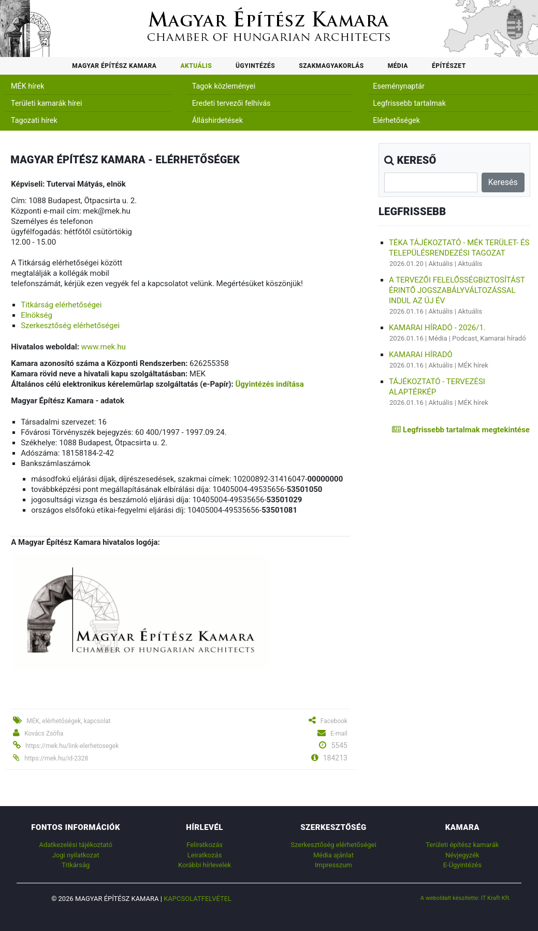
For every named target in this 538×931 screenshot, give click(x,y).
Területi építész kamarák (462, 845)
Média (398, 65)
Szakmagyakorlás (331, 65)
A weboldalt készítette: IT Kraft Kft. (465, 897)
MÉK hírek (28, 86)
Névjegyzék (462, 855)
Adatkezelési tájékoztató (75, 845)
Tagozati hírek (34, 120)
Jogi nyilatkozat (75, 855)
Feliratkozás (204, 845)
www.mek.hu (103, 346)
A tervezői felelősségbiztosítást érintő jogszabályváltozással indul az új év (457, 290)
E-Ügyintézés (462, 865)
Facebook (334, 721)
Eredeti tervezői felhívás (231, 103)
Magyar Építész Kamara (114, 65)
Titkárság (76, 865)
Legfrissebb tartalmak (409, 103)
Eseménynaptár (399, 86)
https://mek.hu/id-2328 (56, 758)
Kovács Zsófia (43, 733)
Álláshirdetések (217, 120)
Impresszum (333, 865)
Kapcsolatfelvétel (197, 898)
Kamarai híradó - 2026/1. (437, 327)
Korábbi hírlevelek (204, 865)
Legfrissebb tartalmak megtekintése (460, 429)
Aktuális (196, 65)
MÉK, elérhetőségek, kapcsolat (68, 721)
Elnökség (36, 315)
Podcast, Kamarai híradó (489, 338)
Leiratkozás (204, 855)
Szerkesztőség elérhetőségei (70, 325)
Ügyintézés (255, 65)
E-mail (338, 733)
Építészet (449, 65)
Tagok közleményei (223, 86)
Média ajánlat (333, 855)
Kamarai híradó (421, 354)
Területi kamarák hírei (46, 103)
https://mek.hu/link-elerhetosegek (72, 746)
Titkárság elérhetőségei (61, 304)
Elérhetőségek (396, 120)
